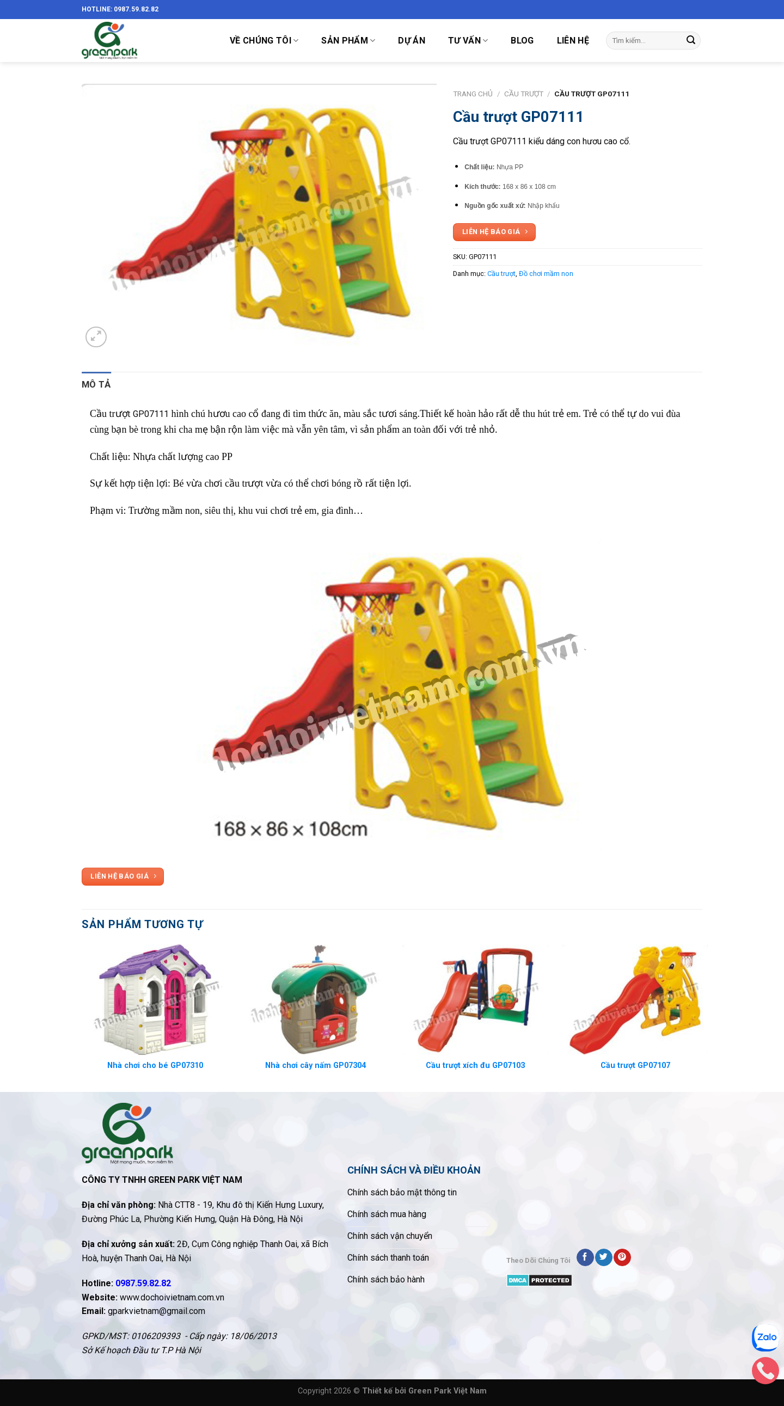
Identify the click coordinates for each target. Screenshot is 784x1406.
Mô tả (96, 384)
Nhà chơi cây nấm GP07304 (315, 1065)
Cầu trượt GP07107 (635, 1065)
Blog (522, 40)
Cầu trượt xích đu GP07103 (475, 1065)
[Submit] (691, 41)
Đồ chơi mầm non (546, 273)
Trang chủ (473, 93)
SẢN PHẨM (348, 40)
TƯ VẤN (468, 40)
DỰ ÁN (411, 40)
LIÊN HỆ (573, 40)
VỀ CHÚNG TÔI (264, 40)
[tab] (96, 384)
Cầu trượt (523, 93)
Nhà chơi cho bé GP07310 (155, 1065)
